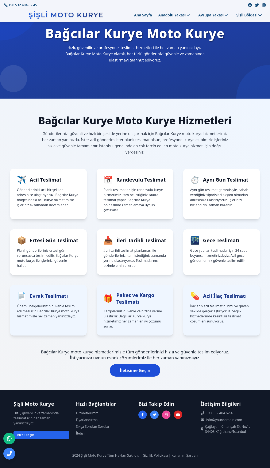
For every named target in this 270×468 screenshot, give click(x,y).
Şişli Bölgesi (249, 14)
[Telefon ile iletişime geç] (9, 454)
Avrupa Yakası (213, 14)
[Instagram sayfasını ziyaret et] (166, 415)
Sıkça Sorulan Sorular (92, 426)
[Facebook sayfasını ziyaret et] (142, 415)
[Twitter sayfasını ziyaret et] (154, 415)
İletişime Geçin (135, 370)
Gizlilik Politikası (155, 455)
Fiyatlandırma (87, 419)
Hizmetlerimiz (87, 413)
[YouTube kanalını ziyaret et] (178, 415)
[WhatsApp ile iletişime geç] (9, 438)
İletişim (82, 433)
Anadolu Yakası (174, 14)
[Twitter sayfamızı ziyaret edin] (257, 5)
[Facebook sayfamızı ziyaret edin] (250, 5)
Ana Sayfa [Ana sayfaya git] (143, 14)
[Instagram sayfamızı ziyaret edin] (264, 5)
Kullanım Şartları (184, 455)
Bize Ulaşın (25, 435)
